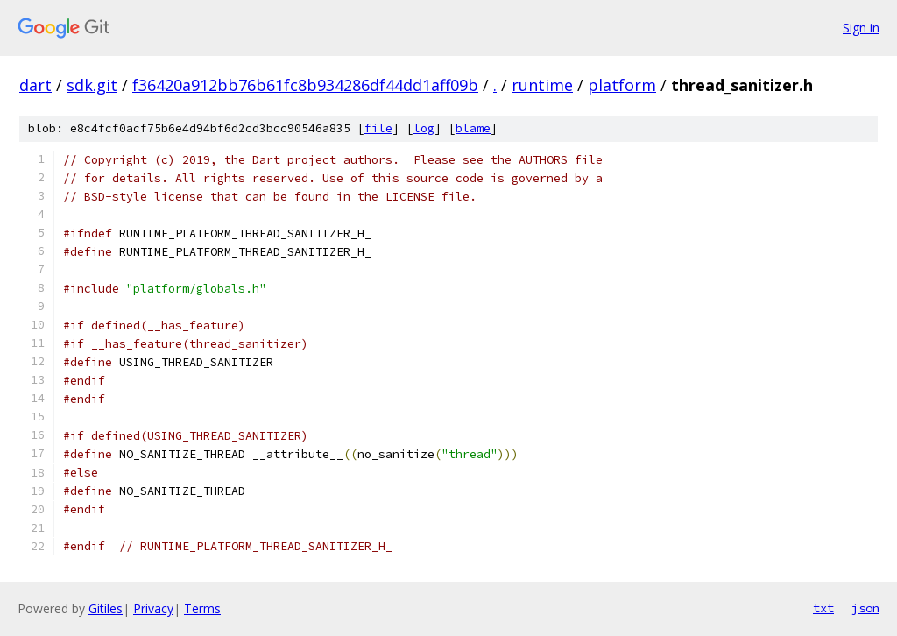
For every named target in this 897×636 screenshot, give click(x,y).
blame (473, 128)
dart (35, 84)
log (423, 128)
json (865, 608)
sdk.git (92, 84)
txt (823, 608)
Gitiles (105, 608)
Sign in (861, 27)
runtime (542, 84)
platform (622, 84)
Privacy (153, 608)
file (378, 128)
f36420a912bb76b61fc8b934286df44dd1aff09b (305, 84)
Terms (202, 608)
